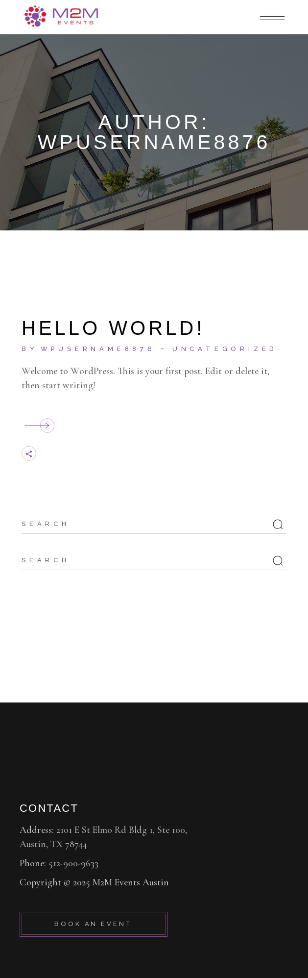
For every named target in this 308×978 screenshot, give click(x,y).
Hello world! (113, 328)
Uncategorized (225, 348)
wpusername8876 (98, 348)
